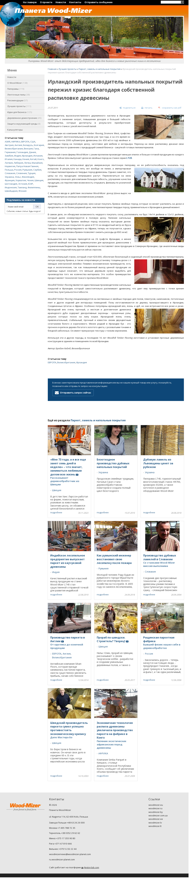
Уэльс (18, 176)
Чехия (30, 180)
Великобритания (14, 148)
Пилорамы (15, 88)
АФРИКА (15, 141)
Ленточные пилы (18, 94)
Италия (9, 159)
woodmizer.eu (156, 804)
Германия (10, 152)
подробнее (56, 512)
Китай (33, 159)
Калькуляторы (15, 129)
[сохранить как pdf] (170, 108)
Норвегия (10, 166)
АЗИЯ (7, 141)
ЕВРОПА (25, 141)
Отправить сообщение (98, 2)
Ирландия (27, 155)
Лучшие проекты (19, 106)
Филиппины (34, 187)
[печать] (147, 108)
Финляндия (28, 176)
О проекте (46, 2)
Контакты (75, 2)
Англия (18, 145)
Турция (31, 173)
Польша (9, 169)
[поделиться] (127, 108)
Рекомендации (17, 100)
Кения (25, 159)
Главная (52, 68)
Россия (17, 169)
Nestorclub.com (91, 867)
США (32, 141)
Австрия (9, 145)
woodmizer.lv (155, 822)
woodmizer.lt (155, 826)
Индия (17, 155)
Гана (36, 148)
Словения (21, 173)
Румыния (27, 169)
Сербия (37, 169)
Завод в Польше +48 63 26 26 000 (67, 822)
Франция (10, 180)
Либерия (18, 162)
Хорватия (21, 180)
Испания (37, 155)
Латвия (9, 162)
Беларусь (28, 145)
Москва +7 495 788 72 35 (62, 827)
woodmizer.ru (155, 808)
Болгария (39, 145)
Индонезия (11, 187)
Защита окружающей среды (24, 123)
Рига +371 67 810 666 (60, 843)
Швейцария (11, 190)
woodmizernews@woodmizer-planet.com (70, 854)
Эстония (22, 183)
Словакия (10, 173)
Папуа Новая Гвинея (27, 166)
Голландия (22, 152)
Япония (22, 190)
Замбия (9, 155)
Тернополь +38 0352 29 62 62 (64, 833)
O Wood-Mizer (17, 82)
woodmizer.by (156, 812)
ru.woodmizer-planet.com (62, 859)
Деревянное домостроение (24, 117)
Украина (9, 176)
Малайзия (37, 162)
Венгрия (28, 148)
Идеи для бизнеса (19, 112)
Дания (32, 152)
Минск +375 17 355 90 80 (62, 838)
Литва (27, 162)
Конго (41, 159)
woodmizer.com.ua (158, 815)
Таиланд (22, 187)
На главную (30, 2)
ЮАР (30, 183)
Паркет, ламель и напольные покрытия (99, 68)
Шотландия (11, 183)
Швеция (39, 180)
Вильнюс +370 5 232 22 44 (63, 848)
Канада (17, 159)
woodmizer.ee (156, 818)
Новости (61, 2)
